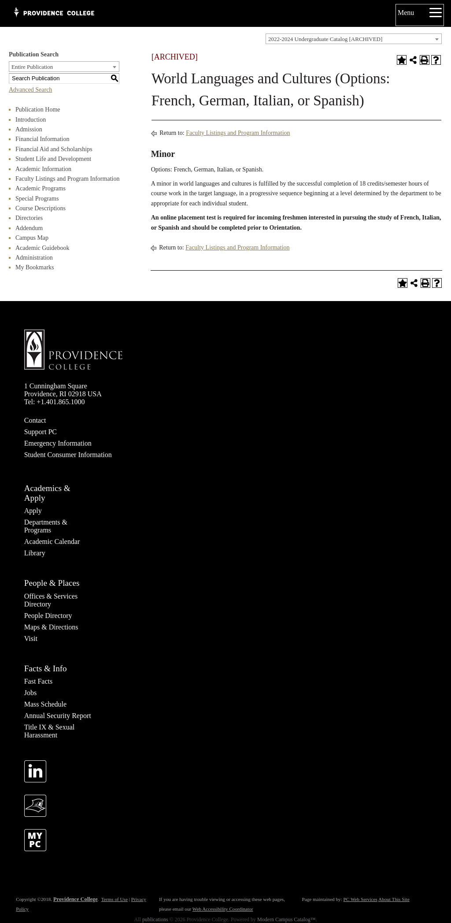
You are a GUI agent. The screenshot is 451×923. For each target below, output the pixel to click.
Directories (29, 218)
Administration (34, 257)
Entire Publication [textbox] (32, 66)
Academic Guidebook (42, 248)
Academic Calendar (52, 541)
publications (155, 919)
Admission (28, 129)
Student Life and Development (53, 159)
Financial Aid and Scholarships (53, 149)
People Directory (48, 615)
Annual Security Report (57, 715)
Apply (33, 510)
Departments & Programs (45, 526)
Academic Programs (40, 188)
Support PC (40, 431)
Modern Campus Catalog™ (286, 919)
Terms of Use (114, 899)
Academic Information (43, 169)
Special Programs (37, 198)
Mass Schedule (45, 704)
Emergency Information (58, 443)
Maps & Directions (51, 627)
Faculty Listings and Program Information (67, 178)
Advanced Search (30, 89)
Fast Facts (38, 681)
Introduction (30, 119)
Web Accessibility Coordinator (222, 909)
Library (34, 553)
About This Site (394, 899)
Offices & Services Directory (51, 600)
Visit (30, 638)
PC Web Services (360, 899)
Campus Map (31, 237)
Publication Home (37, 109)
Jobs (30, 692)
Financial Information (42, 139)
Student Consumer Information (68, 454)
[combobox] (354, 38)
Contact (35, 420)
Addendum (29, 228)
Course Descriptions (40, 208)
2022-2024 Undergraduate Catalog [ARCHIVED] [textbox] (325, 39)
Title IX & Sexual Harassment (49, 731)
